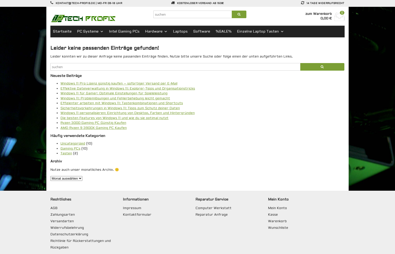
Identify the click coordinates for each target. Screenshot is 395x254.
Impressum (132, 208)
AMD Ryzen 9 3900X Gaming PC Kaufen (93, 128)
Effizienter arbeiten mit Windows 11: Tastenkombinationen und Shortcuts (121, 103)
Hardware (156, 31)
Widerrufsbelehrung (67, 228)
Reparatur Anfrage (211, 215)
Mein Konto (277, 208)
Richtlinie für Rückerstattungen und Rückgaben (80, 244)
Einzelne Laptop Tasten (260, 31)
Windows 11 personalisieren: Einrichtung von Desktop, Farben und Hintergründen (127, 113)
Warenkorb (277, 221)
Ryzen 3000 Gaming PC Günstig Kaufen (93, 123)
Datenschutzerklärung (69, 234)
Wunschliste (278, 228)
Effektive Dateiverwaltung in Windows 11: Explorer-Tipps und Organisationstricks (127, 89)
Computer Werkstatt (213, 208)
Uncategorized (72, 144)
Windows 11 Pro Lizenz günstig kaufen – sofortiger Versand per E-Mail (118, 83)
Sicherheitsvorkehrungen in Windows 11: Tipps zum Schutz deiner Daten (120, 108)
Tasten (66, 153)
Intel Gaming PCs (124, 31)
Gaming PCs (70, 149)
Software (201, 31)
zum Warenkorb (318, 14)
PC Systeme (90, 31)
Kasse (273, 215)
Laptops (180, 31)
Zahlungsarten (62, 215)
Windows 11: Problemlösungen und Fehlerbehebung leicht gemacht (115, 98)
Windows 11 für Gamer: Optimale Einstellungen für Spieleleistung (114, 93)
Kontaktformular (137, 215)
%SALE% (224, 31)
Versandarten (62, 221)
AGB (53, 208)
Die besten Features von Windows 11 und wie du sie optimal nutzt (114, 118)
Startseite (62, 31)
